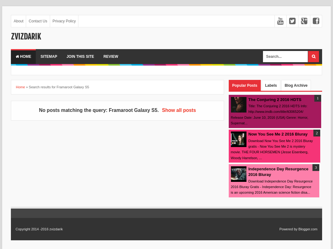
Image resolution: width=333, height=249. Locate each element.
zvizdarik (26, 36)
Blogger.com (307, 229)
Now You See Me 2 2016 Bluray (277, 134)
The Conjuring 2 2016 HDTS (274, 99)
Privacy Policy (64, 21)
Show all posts (179, 110)
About (18, 21)
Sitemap (48, 56)
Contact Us (38, 21)
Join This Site (80, 56)
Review (110, 56)
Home (23, 56)
